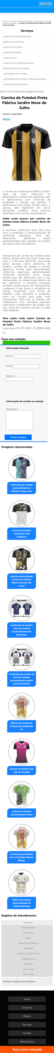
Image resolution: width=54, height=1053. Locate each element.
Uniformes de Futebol (15, 74)
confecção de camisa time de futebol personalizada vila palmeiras (22, 630)
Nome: (23, 356)
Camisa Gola (10, 58)
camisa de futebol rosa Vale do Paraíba (22, 770)
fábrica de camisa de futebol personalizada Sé (21, 726)
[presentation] (24, 391)
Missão (27, 1016)
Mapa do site (27, 1041)
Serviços (27, 30)
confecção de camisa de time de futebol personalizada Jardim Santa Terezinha (21, 679)
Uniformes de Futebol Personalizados (25, 79)
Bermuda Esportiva (14, 42)
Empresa (27, 1007)
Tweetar (7, 119)
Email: (23, 366)
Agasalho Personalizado (17, 36)
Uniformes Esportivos (15, 84)
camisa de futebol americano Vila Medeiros (21, 533)
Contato (27, 1033)
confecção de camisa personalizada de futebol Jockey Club (22, 488)
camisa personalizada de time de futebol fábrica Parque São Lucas (21, 581)
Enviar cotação (18, 437)
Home (27, 999)
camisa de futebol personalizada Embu (21, 813)
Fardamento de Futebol (16, 68)
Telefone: (19, 378)
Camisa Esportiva (12, 52)
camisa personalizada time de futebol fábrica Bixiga (22, 857)
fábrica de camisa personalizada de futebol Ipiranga (21, 903)
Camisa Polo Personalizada (18, 63)
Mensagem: (19, 419)
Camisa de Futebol (13, 47)
